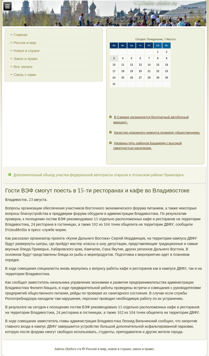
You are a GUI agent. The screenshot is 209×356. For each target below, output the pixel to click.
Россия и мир (25, 43)
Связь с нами (25, 75)
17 (114, 71)
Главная (20, 35)
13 (140, 64)
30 (166, 77)
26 (131, 77)
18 (122, 71)
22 (157, 71)
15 (157, 64)
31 (114, 84)
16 (166, 64)
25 (122, 77)
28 (149, 77)
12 (131, 64)
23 (166, 71)
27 (140, 77)
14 (149, 64)
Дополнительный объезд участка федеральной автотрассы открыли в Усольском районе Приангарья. (99, 175)
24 (114, 77)
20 (140, 71)
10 (114, 64)
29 (157, 77)
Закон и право (25, 59)
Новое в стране (27, 51)
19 (131, 71)
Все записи (23, 67)
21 (149, 71)
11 (122, 64)
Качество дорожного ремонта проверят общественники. (157, 132)
